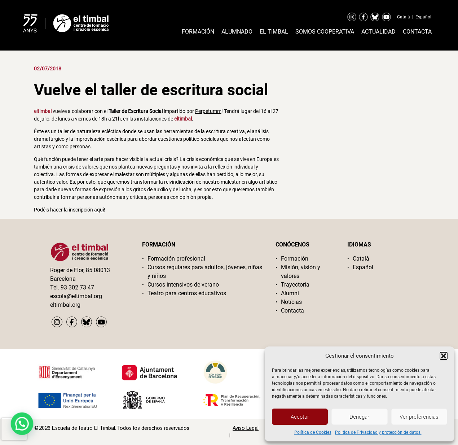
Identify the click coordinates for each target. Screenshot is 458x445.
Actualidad (378, 31)
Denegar (359, 417)
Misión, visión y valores (300, 271)
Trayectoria (295, 284)
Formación (198, 31)
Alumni (290, 293)
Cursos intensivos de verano (183, 284)
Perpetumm (208, 111)
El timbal (274, 31)
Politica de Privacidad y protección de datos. (378, 432)
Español (423, 16)
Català (403, 16)
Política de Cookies (312, 432)
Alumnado (236, 31)
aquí (99, 210)
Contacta (417, 31)
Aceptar (300, 417)
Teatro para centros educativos (186, 293)
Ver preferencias (419, 417)
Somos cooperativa (324, 31)
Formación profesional (176, 258)
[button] (443, 355)
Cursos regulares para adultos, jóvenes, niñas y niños (204, 271)
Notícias (291, 301)
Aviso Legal (246, 428)
